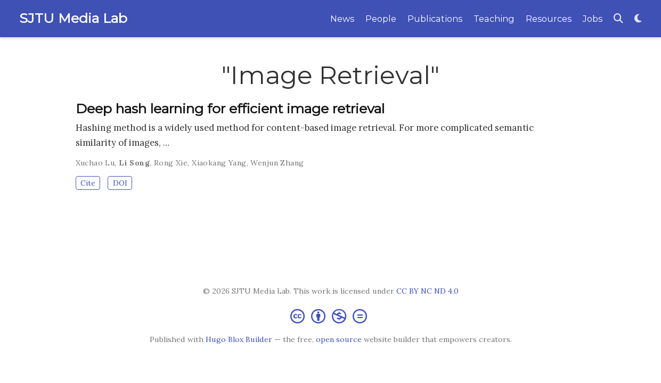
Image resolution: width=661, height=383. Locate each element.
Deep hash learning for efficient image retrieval (230, 108)
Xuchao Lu (95, 163)
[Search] (618, 19)
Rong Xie (170, 163)
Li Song (134, 163)
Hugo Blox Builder (239, 339)
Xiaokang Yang (219, 163)
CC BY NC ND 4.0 (427, 291)
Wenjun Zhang (277, 163)
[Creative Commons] (330, 315)
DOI (120, 183)
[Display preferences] (638, 19)
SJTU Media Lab (73, 18)
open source (339, 339)
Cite (87, 183)
